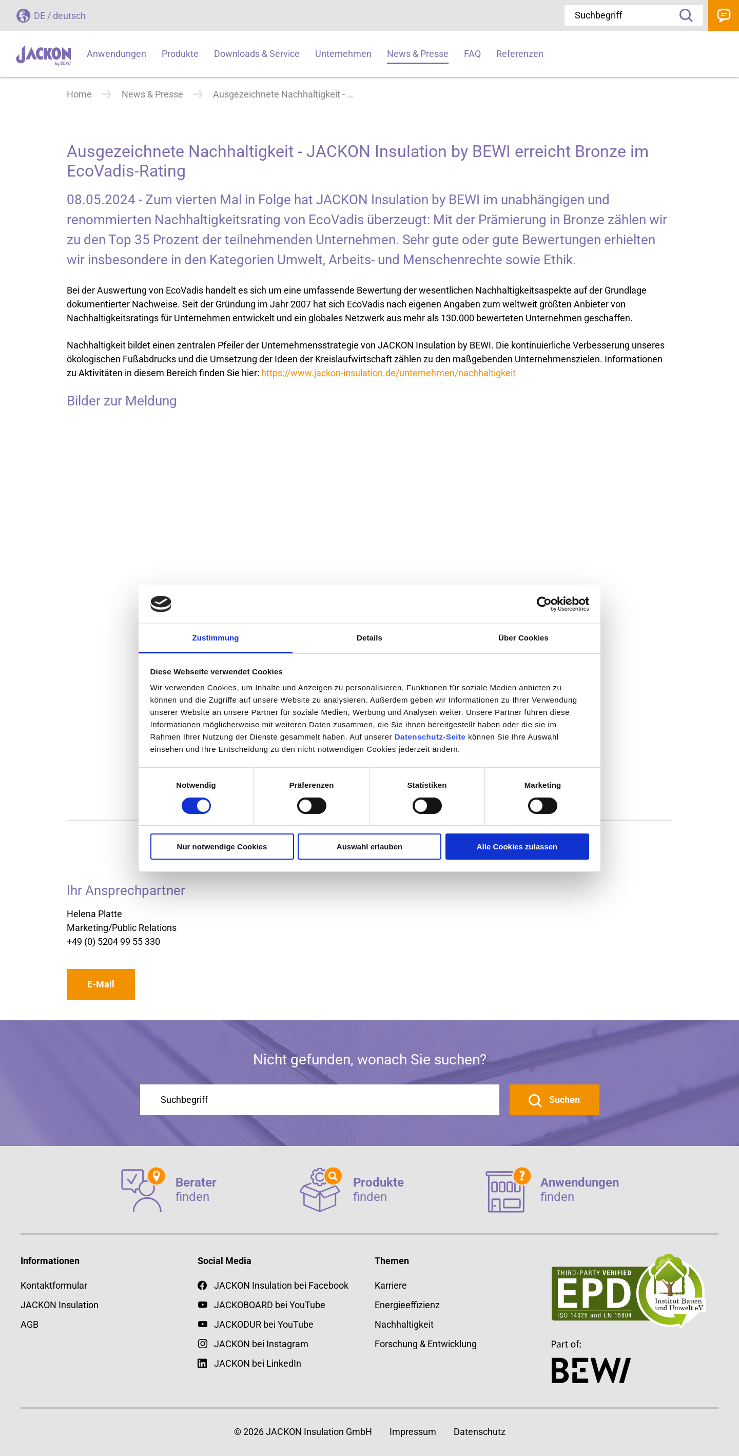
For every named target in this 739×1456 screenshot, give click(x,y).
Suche (682, 15)
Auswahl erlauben (369, 846)
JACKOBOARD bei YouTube (269, 1304)
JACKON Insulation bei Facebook (273, 1285)
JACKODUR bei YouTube (264, 1324)
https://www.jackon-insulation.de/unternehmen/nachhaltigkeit (388, 372)
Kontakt (723, 15)
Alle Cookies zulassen (517, 846)
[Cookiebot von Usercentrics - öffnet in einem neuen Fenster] (544, 604)
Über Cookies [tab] (523, 637)
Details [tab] (369, 637)
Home (79, 94)
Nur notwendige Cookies (222, 846)
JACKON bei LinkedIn (249, 1363)
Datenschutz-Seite (430, 736)
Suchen (563, 1099)
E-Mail (100, 984)
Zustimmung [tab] (215, 637)
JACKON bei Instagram (261, 1343)
